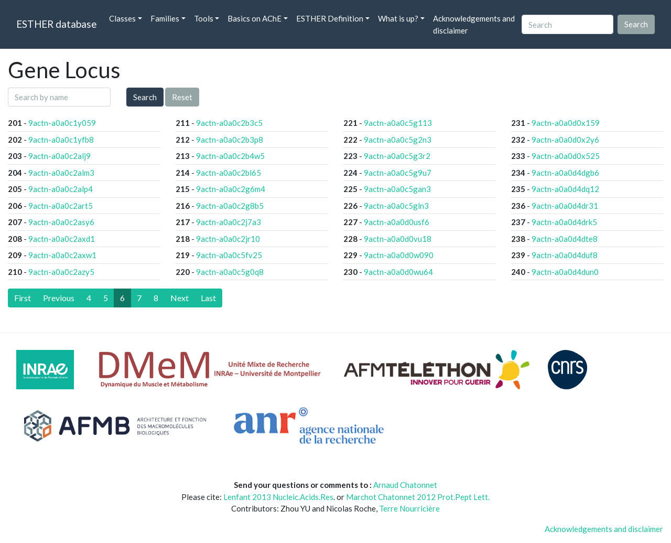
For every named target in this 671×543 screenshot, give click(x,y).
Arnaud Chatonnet (405, 484)
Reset (182, 97)
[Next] (179, 298)
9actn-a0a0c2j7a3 (228, 222)
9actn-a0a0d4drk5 (564, 222)
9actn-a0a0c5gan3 (397, 189)
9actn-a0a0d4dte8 (565, 238)
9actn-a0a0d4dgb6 (565, 172)
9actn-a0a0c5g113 (398, 122)
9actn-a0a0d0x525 (566, 156)
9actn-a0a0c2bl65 (228, 172)
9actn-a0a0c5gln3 (396, 205)
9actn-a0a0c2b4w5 (230, 156)
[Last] (208, 298)
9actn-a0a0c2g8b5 (230, 205)
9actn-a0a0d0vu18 (397, 238)
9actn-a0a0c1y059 (62, 122)
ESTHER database (56, 24)
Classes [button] (122, 18)
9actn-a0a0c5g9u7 (397, 172)
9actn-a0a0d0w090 (399, 255)
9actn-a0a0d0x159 (566, 122)
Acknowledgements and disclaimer (474, 24)
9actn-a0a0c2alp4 (60, 189)
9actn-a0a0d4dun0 (565, 271)
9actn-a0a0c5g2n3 (397, 139)
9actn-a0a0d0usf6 (396, 222)
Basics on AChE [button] (255, 18)
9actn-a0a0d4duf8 (565, 255)
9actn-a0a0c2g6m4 (230, 189)
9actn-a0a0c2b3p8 (229, 139)
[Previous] (59, 298)
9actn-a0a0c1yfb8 (61, 139)
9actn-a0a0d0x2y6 (565, 139)
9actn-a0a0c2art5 (60, 205)
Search (145, 97)
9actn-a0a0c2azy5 (61, 271)
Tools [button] (203, 18)
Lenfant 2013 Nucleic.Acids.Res (278, 497)
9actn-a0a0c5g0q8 (230, 271)
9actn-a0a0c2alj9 (59, 156)
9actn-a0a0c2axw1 (62, 255)
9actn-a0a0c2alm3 (61, 172)
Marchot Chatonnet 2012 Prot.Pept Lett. (418, 497)
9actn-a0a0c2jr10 (228, 238)
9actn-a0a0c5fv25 (229, 255)
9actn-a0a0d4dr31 (565, 205)
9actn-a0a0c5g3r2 (397, 156)
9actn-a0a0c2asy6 (61, 222)
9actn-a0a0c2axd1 (61, 238)
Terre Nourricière (409, 508)
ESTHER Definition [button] (329, 18)
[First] (22, 298)
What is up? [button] (398, 18)
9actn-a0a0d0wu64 (398, 271)
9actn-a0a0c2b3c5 (229, 122)
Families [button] (164, 18)
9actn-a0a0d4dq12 (565, 189)
